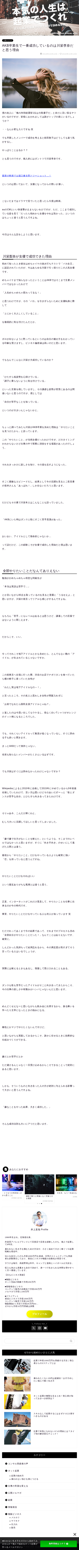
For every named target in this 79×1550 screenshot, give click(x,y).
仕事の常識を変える (18, 1486)
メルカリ (15, 1517)
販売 (13, 1528)
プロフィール (39, 1314)
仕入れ (14, 1524)
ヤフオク (15, 1521)
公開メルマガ (7, 40)
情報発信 (12, 1507)
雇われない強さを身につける (24, 1479)
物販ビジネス (14, 1514)
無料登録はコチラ (58, 1543)
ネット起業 (13, 1471)
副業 (10, 1500)
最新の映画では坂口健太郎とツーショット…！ (26, 175)
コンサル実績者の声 (18, 1463)
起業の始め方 (17, 1476)
